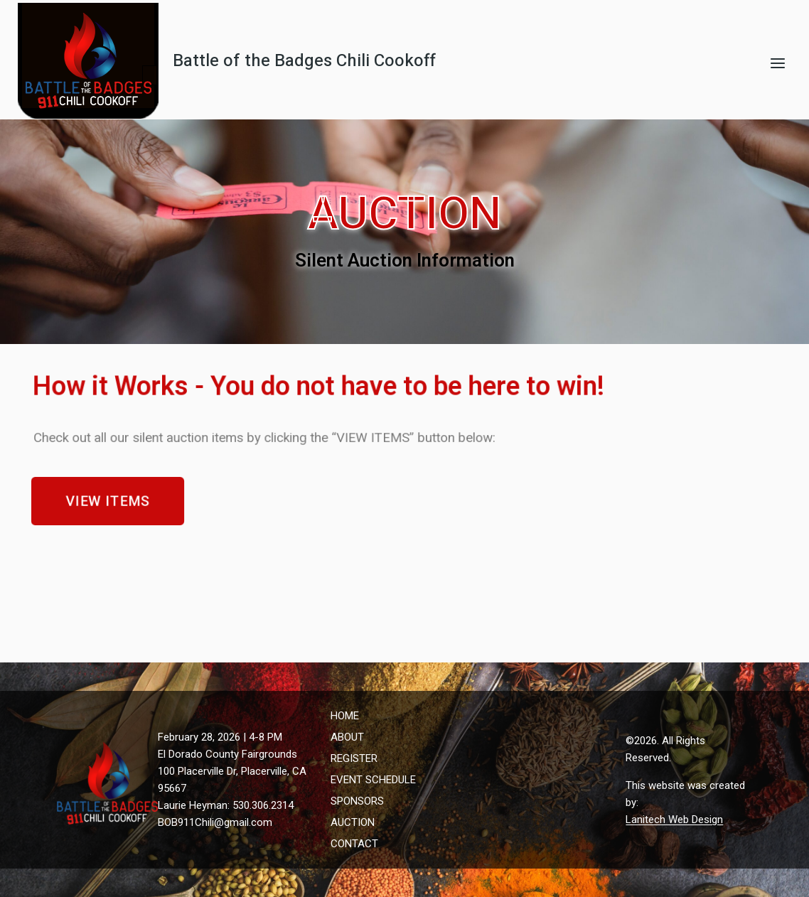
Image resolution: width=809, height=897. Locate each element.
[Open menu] (777, 62)
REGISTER (354, 758)
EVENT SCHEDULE (373, 779)
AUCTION (353, 822)
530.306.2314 (263, 805)
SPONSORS (357, 801)
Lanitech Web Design (674, 819)
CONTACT (354, 843)
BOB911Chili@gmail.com (215, 822)
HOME (345, 715)
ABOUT (347, 737)
